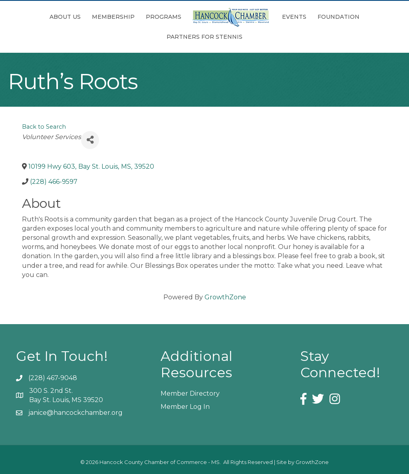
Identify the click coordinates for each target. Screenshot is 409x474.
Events (294, 16)
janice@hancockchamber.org (75, 412)
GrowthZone (225, 297)
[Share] (90, 140)
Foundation (338, 16)
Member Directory (190, 393)
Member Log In (185, 406)
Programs (163, 16)
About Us (65, 16)
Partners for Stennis (204, 36)
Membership (113, 16)
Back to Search (44, 126)
